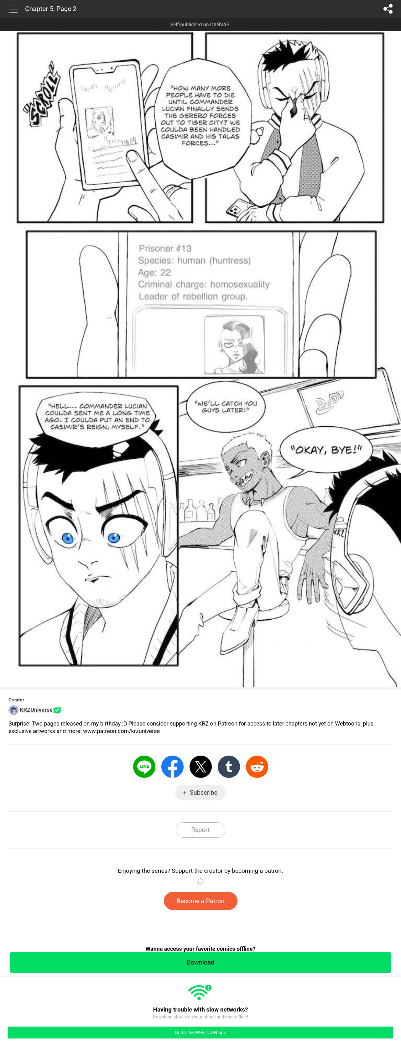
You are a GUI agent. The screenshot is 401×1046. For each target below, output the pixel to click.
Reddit (257, 767)
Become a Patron (201, 901)
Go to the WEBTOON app (200, 1032)
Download (200, 962)
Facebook (172, 767)
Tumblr (229, 767)
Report (200, 830)
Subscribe (203, 792)
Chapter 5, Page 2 (50, 9)
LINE (144, 767)
